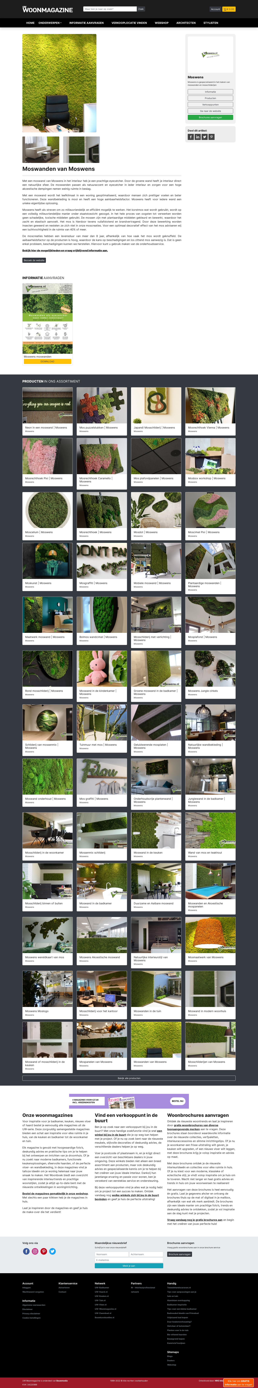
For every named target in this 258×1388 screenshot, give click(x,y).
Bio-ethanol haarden (177, 1334)
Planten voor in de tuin (177, 1330)
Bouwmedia (62, 1380)
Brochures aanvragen (210, 117)
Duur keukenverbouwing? (179, 1321)
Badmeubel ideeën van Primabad (183, 1313)
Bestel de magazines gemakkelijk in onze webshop (55, 1193)
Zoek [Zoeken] (141, 9)
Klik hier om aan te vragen (238, 1383)
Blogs (170, 1356)
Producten (210, 98)
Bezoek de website (34, 260)
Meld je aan (129, 1265)
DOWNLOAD (47, 361)
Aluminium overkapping (178, 1300)
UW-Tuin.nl (100, 1300)
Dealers (171, 1360)
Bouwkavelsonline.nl (104, 1317)
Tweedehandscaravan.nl (179, 1287)
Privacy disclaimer (31, 1313)
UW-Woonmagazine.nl (105, 1309)
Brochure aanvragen (180, 1254)
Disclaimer (27, 1309)
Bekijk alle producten (129, 1078)
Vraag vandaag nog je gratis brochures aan (194, 1219)
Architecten (186, 22)
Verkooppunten (210, 104)
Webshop (161, 22)
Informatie (210, 91)
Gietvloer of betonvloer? (178, 1326)
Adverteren (64, 1287)
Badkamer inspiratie (177, 1304)
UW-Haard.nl (101, 1292)
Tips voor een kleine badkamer (182, 1309)
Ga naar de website (210, 111)
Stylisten (211, 22)
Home (30, 22)
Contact (62, 1292)
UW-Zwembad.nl (103, 1313)
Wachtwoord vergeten (33, 1292)
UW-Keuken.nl (102, 1296)
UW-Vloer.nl (100, 1304)
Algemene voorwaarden (33, 1305)
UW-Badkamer (102, 1287)
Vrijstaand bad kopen (177, 1317)
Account (215, 9)
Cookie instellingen (31, 1318)
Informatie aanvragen (86, 22)
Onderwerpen (49, 22)
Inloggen (26, 1287)
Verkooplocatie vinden (129, 22)
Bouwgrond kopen (176, 1339)
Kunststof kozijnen (176, 1343)
